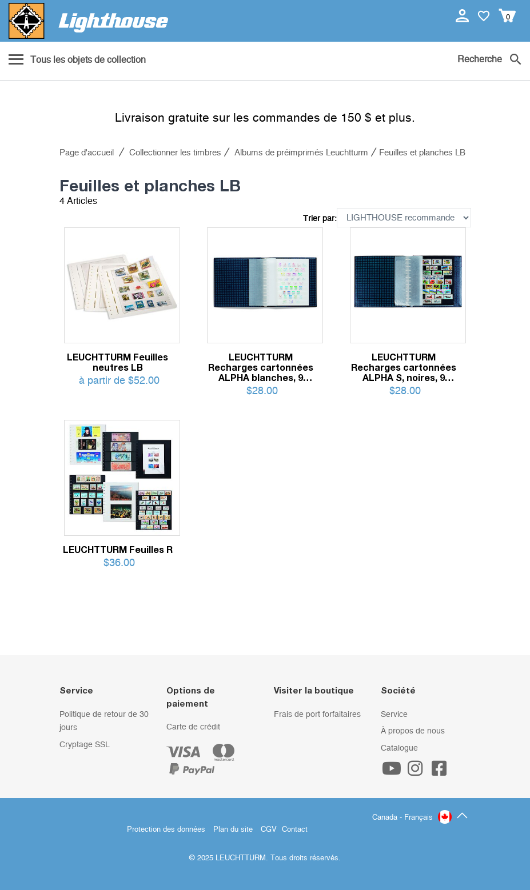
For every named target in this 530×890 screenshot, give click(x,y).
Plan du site (233, 829)
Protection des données (166, 829)
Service (394, 715)
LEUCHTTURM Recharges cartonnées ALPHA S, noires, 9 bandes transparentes (403, 367)
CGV (269, 829)
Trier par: (320, 219)
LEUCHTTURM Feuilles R (118, 549)
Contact (295, 829)
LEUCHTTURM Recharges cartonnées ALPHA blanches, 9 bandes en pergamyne (260, 367)
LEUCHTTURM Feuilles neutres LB (117, 362)
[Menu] (77, 60)
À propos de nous (413, 731)
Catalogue (399, 748)
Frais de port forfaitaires (317, 715)
